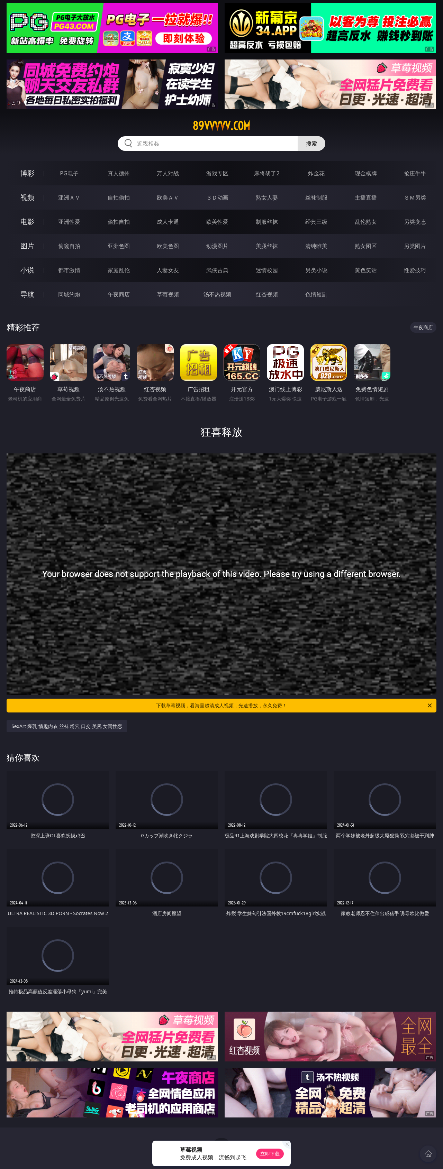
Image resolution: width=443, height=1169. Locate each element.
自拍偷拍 (119, 197)
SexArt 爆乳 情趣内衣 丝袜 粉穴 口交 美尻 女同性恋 (66, 726)
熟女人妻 (267, 197)
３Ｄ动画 (217, 197)
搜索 (311, 143)
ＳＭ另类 (415, 197)
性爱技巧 (415, 270)
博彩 (27, 173)
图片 (27, 245)
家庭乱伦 (119, 270)
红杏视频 (267, 294)
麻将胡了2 (266, 173)
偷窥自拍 (69, 246)
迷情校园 (267, 270)
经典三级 (316, 221)
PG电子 (69, 173)
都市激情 (69, 270)
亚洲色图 (119, 246)
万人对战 (168, 173)
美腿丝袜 (267, 246)
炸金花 (316, 173)
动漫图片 (217, 246)
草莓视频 (168, 294)
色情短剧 (316, 294)
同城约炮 (69, 294)
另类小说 (316, 270)
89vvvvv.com (221, 126)
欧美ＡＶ (168, 197)
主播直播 (366, 197)
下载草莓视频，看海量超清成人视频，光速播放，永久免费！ (294, 705)
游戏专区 (217, 173)
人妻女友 (168, 270)
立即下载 (270, 1153)
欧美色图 (168, 246)
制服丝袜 (267, 221)
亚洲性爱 (69, 221)
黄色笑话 (366, 270)
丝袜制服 (316, 197)
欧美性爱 (217, 221)
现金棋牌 (366, 173)
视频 (27, 197)
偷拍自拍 (119, 221)
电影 (27, 221)
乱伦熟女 (366, 221)
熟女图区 (366, 246)
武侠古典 (217, 270)
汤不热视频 (217, 294)
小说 (27, 270)
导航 (27, 294)
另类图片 (415, 246)
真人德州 (119, 173)
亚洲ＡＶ (69, 197)
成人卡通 (168, 221)
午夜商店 (119, 294)
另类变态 (415, 221)
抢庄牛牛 (415, 173)
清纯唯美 (316, 246)
